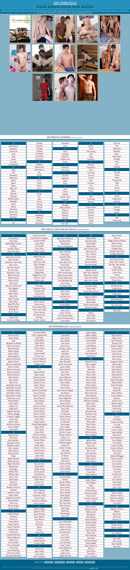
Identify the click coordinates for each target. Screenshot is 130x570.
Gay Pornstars (87, 7)
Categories (66, 7)
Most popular (54, 7)
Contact (91, 568)
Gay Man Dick (65, 3)
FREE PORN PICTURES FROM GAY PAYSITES (65, 229)
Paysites (76, 7)
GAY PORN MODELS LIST (65, 326)
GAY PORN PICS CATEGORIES (65, 137)
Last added (41, 7)
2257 (96, 568)
